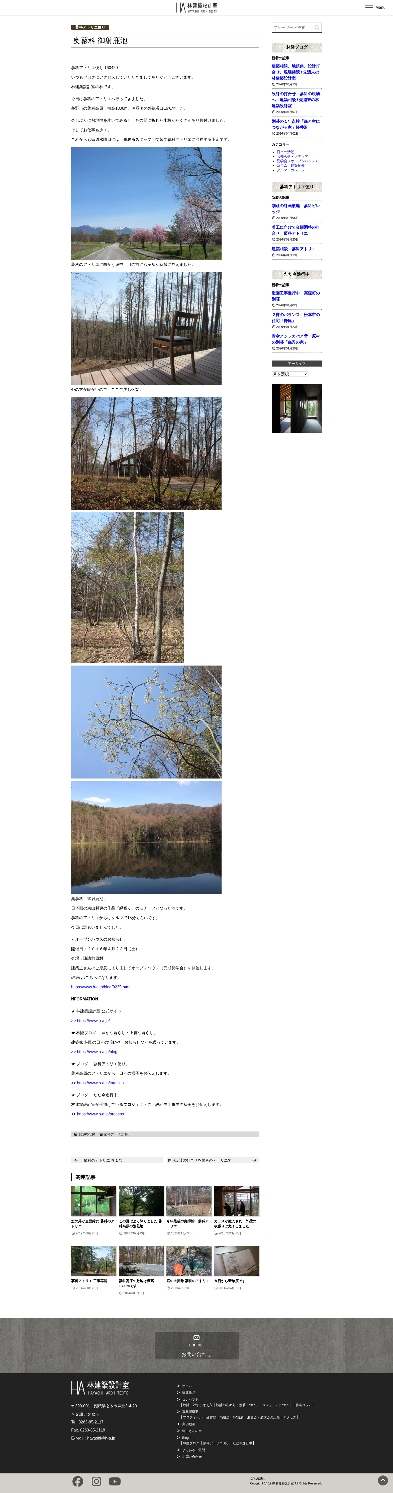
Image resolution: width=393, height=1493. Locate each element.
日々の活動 (285, 152)
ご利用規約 (257, 1478)
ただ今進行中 (297, 274)
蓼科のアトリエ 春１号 (103, 1160)
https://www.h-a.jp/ (93, 1021)
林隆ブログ (297, 47)
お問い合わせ (192, 1457)
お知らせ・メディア (292, 156)
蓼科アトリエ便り (90, 27)
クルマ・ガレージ (291, 170)
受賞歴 (211, 1417)
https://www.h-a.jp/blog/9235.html (100, 987)
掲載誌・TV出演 (231, 1417)
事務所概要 (190, 1412)
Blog (185, 1438)
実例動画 (188, 1424)
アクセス (289, 1417)
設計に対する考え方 (197, 1405)
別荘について (249, 1405)
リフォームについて (277, 1405)
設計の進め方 (226, 1405)
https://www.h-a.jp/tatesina (100, 1083)
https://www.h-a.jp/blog (97, 1052)
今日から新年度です (230, 1281)
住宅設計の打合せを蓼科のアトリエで (200, 1160)
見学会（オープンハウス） (298, 161)
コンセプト (190, 1399)
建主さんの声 (192, 1431)
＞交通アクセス (85, 1414)
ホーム (187, 1386)
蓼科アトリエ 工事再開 (89, 1281)
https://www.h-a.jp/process (100, 1114)
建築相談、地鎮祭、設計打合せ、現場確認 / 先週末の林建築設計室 (296, 72)
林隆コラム (304, 1405)
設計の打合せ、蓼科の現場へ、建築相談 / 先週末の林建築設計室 (296, 100)
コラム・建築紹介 (291, 165)
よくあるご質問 (193, 1450)
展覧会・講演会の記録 (263, 1417)
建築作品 (188, 1393)
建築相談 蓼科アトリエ (294, 249)
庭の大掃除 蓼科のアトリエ (188, 1281)
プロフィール (193, 1417)
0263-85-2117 (91, 1422)
